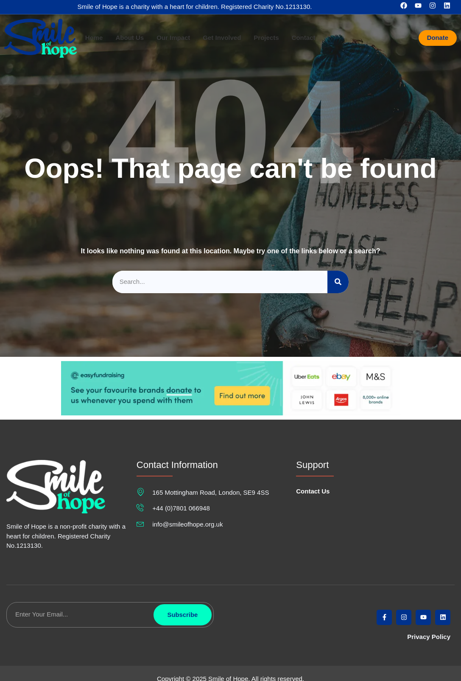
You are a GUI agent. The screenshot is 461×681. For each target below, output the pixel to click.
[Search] (338, 282)
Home (94, 37)
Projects (266, 37)
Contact (304, 37)
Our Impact (173, 37)
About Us (129, 37)
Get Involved (222, 37)
